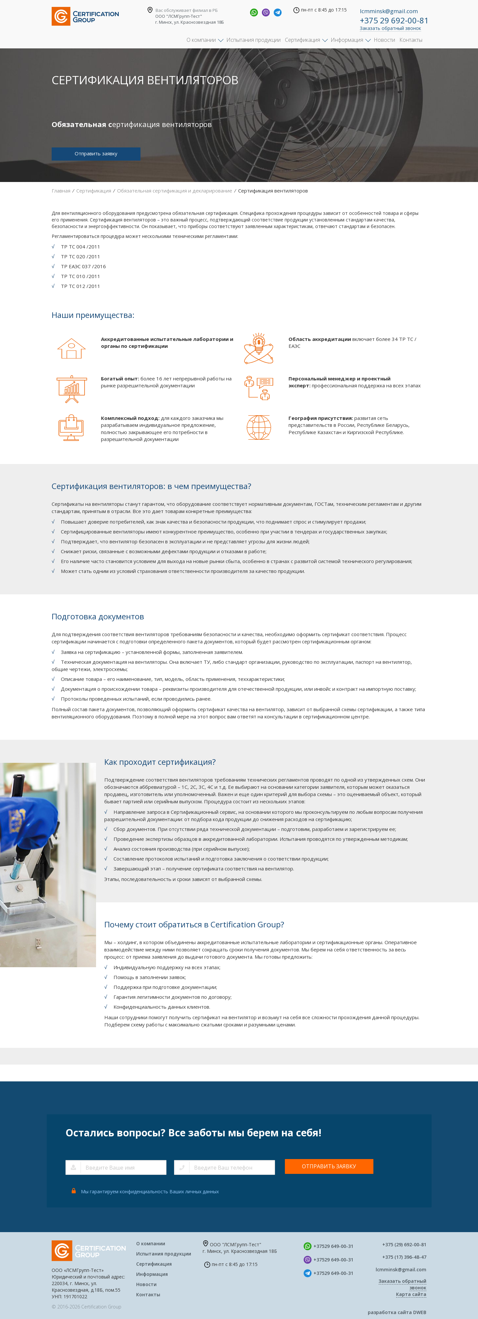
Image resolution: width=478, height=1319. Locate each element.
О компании (201, 39)
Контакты (410, 39)
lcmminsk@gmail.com (389, 11)
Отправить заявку (96, 153)
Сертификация (302, 39)
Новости (384, 39)
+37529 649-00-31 (333, 1246)
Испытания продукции (253, 39)
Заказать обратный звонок (390, 28)
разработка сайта (397, 1312)
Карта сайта (411, 1294)
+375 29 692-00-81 (394, 20)
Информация (347, 39)
